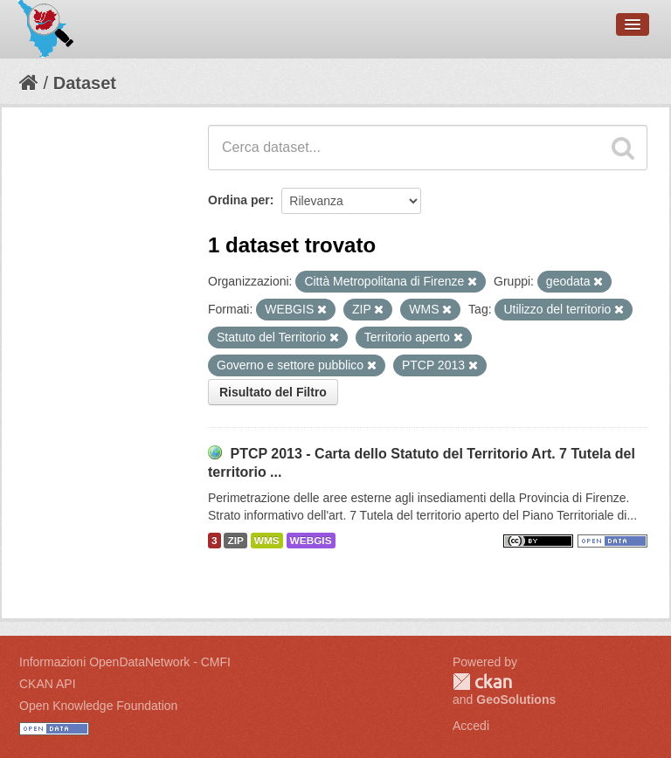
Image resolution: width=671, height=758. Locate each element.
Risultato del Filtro (273, 392)
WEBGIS (311, 540)
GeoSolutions (516, 699)
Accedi (471, 726)
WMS (267, 540)
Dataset (84, 83)
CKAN (482, 681)
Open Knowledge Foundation (98, 706)
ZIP (235, 540)
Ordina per (239, 200)
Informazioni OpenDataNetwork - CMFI (125, 662)
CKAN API (47, 684)
